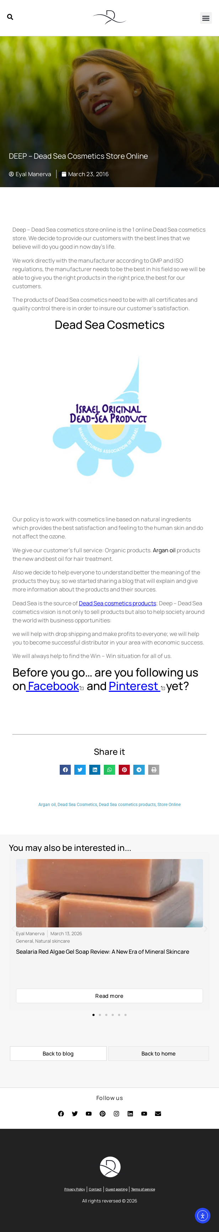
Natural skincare (52, 941)
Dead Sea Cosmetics (77, 804)
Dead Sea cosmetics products (117, 603)
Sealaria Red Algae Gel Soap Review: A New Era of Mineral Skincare (102, 951)
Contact (95, 1189)
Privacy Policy (74, 1189)
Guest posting (116, 1189)
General (24, 941)
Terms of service (143, 1189)
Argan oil (47, 804)
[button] (206, 18)
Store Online (169, 804)
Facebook (52, 686)
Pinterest (134, 686)
